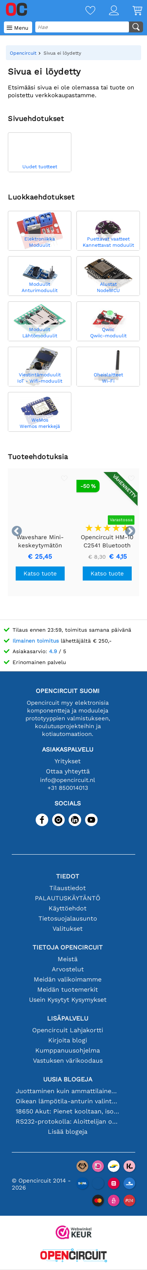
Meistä (68, 959)
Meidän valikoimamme (68, 979)
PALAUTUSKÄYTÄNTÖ (67, 898)
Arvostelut (68, 969)
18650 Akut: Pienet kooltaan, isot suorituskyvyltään (68, 1111)
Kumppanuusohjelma (67, 1050)
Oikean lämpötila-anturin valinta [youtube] (68, 1101)
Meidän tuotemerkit (67, 989)
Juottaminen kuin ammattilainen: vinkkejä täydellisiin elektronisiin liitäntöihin (68, 1091)
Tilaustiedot (67, 888)
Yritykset (67, 761)
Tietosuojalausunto (67, 918)
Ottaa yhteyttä (68, 771)
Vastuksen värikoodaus (68, 1060)
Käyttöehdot (68, 908)
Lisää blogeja (67, 1131)
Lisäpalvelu (67, 1018)
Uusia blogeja (68, 1079)
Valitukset (68, 928)
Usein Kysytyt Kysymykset (68, 999)
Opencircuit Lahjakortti (67, 1030)
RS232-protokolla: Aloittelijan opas (68, 1121)
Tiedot (67, 876)
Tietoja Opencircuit (68, 947)
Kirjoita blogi (67, 1040)
